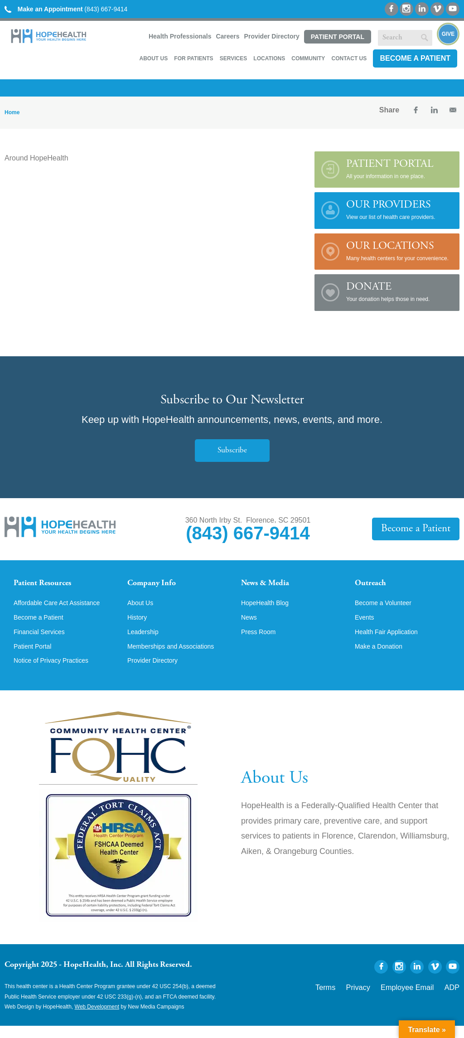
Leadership (145, 642)
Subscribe (232, 449)
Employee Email (418, 998)
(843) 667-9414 (75, 9)
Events (366, 627)
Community (308, 57)
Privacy (379, 998)
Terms (352, 998)
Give (448, 34)
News (250, 627)
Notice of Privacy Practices (57, 673)
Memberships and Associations (177, 657)
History (138, 627)
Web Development (97, 1019)
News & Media (270, 583)
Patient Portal (337, 36)
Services (233, 57)
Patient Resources (49, 583)
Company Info (157, 583)
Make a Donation (382, 657)
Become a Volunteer (387, 611)
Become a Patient (415, 57)
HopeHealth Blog (268, 611)
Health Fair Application (391, 642)
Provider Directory (272, 36)
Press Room (261, 642)
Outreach (374, 583)
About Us (153, 57)
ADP (453, 998)
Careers (227, 36)
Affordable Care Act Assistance (63, 611)
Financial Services (43, 642)
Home (12, 111)
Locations (269, 57)
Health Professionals (180, 36)
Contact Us (349, 57)
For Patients (193, 57)
